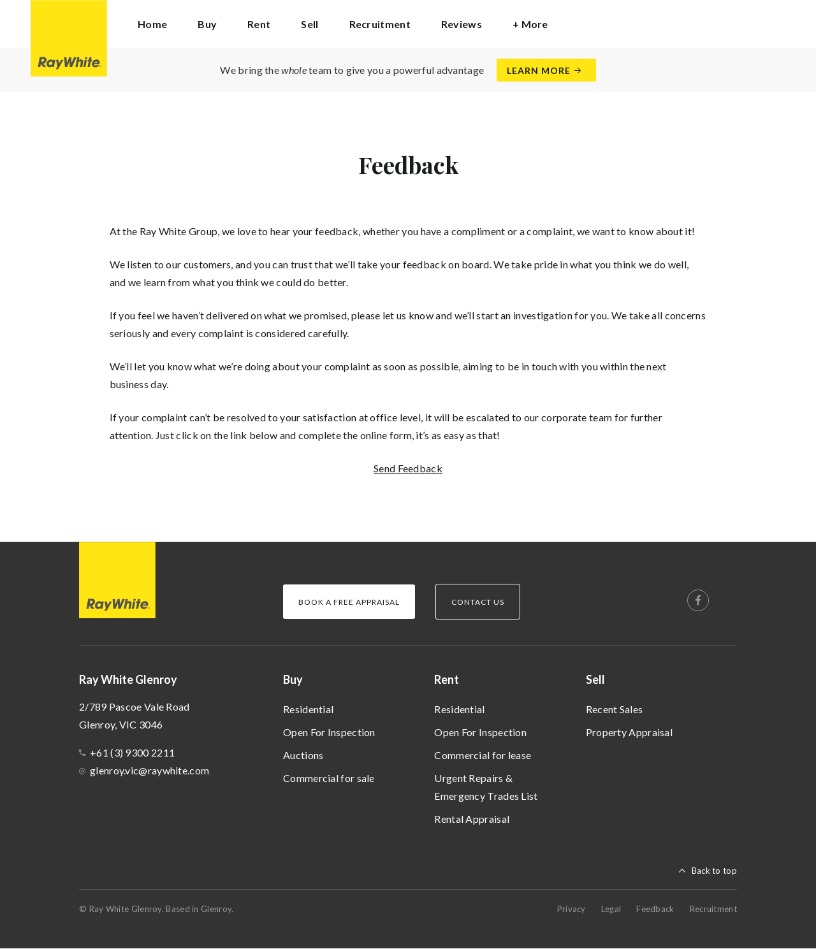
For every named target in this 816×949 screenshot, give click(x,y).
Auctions (303, 755)
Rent (446, 679)
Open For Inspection (329, 732)
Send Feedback (408, 468)
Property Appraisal (629, 732)
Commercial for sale (329, 778)
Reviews (461, 24)
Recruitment (380, 24)
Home (152, 24)
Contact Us (477, 602)
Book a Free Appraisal (349, 602)
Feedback (655, 909)
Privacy (571, 909)
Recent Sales (614, 709)
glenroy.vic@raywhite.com (149, 770)
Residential (308, 709)
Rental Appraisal (471, 819)
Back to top (714, 871)
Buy (293, 679)
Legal (611, 909)
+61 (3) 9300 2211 (132, 752)
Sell (595, 679)
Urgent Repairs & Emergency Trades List (485, 787)
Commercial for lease (482, 755)
